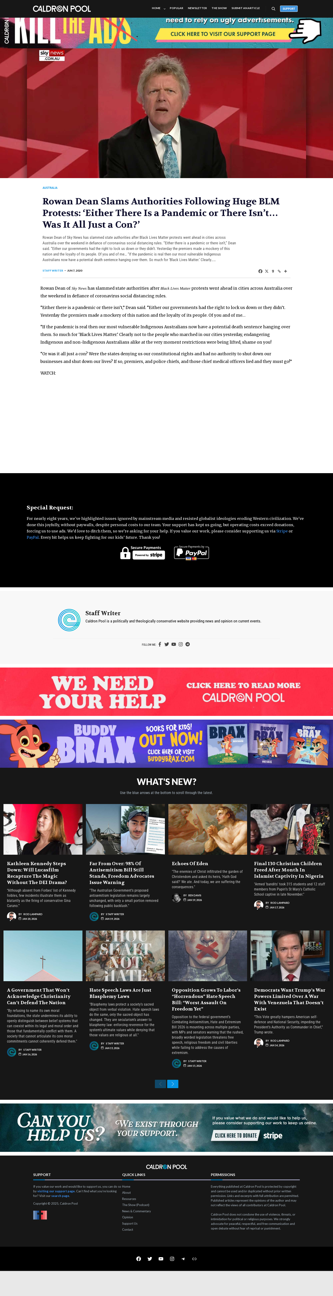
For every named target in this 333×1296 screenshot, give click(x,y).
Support (289, 9)
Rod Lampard (32, 935)
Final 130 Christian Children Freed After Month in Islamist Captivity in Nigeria (288, 891)
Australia (57, 187)
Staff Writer (60, 275)
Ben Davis (194, 916)
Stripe (282, 551)
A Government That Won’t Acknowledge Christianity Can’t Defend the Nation (39, 1018)
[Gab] (265, 276)
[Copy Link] (271, 276)
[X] (259, 276)
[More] (278, 276)
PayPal (33, 557)
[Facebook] (253, 276)
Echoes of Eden (190, 885)
